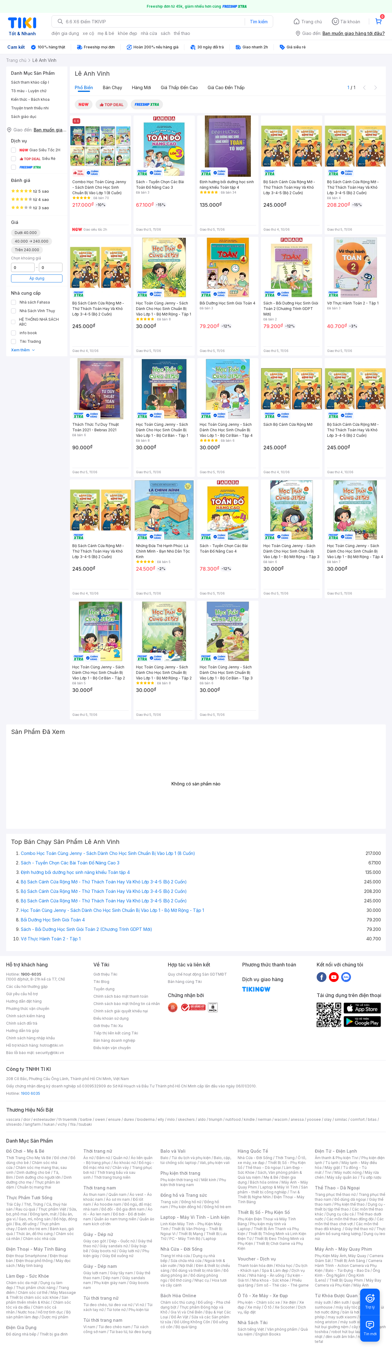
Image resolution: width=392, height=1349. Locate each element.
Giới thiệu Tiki (105, 974)
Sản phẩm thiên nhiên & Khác (37, 1300)
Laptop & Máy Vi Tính (279, 1187)
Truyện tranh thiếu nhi (30, 108)
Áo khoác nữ (125, 1162)
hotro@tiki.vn (51, 1045)
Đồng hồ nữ (191, 1202)
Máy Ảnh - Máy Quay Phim (343, 1249)
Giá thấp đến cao (179, 87)
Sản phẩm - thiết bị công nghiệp (273, 1189)
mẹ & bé (106, 33)
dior (26, 1119)
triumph (215, 1119)
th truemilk (67, 1119)
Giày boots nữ (103, 1251)
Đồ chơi (60, 1157)
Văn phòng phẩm (282, 1329)
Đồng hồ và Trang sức (183, 1195)
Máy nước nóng (348, 1172)
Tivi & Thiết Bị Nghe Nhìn (269, 1194)
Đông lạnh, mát (43, 1214)
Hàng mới (141, 87)
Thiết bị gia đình (54, 1334)
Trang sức (169, 1202)
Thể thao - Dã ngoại (263, 1167)
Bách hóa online (264, 1182)
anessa (297, 1119)
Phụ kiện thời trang (180, 1173)
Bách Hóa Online (178, 1295)
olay (328, 1119)
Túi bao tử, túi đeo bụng (130, 1331)
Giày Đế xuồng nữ (117, 1255)
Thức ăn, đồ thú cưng (34, 1233)
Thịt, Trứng (33, 1204)
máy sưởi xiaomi (354, 1322)
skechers (186, 1119)
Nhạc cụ (201, 1280)
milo (171, 1119)
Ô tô (268, 1307)
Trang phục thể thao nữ (335, 1194)
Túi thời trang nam (102, 1320)
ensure (114, 1119)
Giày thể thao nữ (359, 1228)
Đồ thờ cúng (180, 1280)
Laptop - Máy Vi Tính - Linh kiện (195, 1217)
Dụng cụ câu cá (340, 1214)
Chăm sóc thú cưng (177, 1302)
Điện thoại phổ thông (34, 1260)
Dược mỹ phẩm (55, 1317)
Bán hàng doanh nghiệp (114, 1040)
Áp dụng (36, 278)
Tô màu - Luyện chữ (28, 91)
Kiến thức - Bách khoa (30, 99)
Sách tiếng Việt (251, 1329)
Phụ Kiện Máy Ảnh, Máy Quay (340, 1255)
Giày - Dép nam (100, 1266)
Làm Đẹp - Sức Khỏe (27, 1276)
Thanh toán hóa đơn (255, 1265)
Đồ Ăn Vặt (179, 1317)
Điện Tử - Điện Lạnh (336, 1151)
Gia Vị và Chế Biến (186, 1312)
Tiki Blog (101, 981)
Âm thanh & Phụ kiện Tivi (336, 1157)
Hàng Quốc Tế (253, 1151)
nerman (264, 1119)
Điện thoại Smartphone (26, 1255)
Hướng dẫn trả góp (22, 1030)
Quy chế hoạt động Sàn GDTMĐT (197, 974)
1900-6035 (31, 974)
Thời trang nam (99, 1187)
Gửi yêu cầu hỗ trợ (22, 994)
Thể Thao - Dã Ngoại (337, 1187)
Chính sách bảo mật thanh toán (120, 996)
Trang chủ (311, 21)
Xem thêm (23, 350)
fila (73, 1124)
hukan (49, 1124)
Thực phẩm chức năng (35, 1287)
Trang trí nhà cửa (175, 1255)
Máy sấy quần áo (342, 1177)
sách (165, 33)
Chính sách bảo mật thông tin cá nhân (126, 1003)
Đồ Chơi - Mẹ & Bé (25, 1151)
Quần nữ (120, 1157)
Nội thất (186, 1265)
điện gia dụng (65, 33)
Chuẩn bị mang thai (34, 1187)
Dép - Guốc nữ (122, 1241)
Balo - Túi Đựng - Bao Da (348, 1270)
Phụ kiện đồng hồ (186, 1206)
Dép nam (111, 1277)
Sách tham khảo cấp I (30, 82)
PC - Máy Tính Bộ (184, 1238)
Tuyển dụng (104, 989)
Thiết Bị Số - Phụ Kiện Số (264, 1212)
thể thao (182, 33)
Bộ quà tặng (186, 1326)
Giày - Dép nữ (98, 1234)
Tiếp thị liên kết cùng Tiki (115, 1033)
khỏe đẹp (127, 33)
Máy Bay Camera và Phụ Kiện (348, 1282)
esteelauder (44, 1119)
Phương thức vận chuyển (27, 1008)
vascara (13, 1119)
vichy (62, 1124)
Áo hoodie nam (107, 1204)
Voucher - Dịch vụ (257, 1258)
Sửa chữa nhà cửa (186, 1260)
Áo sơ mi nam (118, 1199)
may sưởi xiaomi (342, 1317)
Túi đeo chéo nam (114, 1326)
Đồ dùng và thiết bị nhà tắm (196, 1270)
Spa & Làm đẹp (275, 1270)
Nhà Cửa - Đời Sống (181, 1249)
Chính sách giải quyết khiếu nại (120, 1011)
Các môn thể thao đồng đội (350, 1219)
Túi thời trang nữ (101, 1298)
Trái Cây (13, 1204)
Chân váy (120, 1167)
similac (341, 1119)
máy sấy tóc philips (353, 1307)
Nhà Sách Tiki (253, 1322)
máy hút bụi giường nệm (347, 1324)
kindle (249, 1119)
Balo (164, 1157)
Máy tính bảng (30, 1265)
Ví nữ (139, 1304)
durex (129, 1119)
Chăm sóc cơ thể (32, 1292)
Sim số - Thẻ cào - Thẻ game (282, 1285)
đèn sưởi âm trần (340, 1336)
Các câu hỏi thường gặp (27, 986)
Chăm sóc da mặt (21, 1282)
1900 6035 (30, 1093)
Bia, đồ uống (25, 1224)
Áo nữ (88, 1157)
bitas (372, 1119)
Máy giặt (332, 1167)
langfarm (33, 1124)
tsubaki (85, 1124)
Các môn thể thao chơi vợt (349, 1221)
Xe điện (289, 1302)
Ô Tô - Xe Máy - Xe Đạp (263, 1295)
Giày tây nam (121, 1273)
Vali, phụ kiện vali (215, 1162)
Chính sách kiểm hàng (25, 1016)
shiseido (14, 1124)
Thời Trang (285, 1157)
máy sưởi (323, 1302)
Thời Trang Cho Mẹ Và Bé (28, 1157)
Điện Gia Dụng (21, 1327)
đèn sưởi (341, 1302)
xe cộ (88, 33)
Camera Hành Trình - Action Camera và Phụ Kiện (348, 1265)
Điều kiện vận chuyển (112, 1047)
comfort (357, 1119)
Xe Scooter (285, 1307)
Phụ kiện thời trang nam (193, 1182)
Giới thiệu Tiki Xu (108, 1025)
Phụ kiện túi (139, 1309)
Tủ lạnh (331, 1162)
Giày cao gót (94, 1241)
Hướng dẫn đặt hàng (24, 1001)
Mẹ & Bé (271, 1177)
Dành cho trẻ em (32, 1228)
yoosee (314, 1119)
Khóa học (284, 1265)
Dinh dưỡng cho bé (33, 1172)
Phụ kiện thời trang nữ (179, 1179)
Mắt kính (208, 1179)
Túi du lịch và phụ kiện (191, 1157)
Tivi (328, 1172)
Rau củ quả (25, 1209)
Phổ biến (84, 87)
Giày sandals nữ (114, 1246)
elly (161, 1119)
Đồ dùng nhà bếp (21, 1334)
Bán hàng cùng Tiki (185, 981)
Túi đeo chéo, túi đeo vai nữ (107, 1304)
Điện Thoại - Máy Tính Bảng (36, 1249)
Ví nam (89, 1326)
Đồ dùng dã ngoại (350, 1199)
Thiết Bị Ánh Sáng (349, 1260)
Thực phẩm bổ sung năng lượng (350, 1231)
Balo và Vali (173, 1151)
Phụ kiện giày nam (110, 1282)
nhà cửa (149, 33)
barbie (86, 1119)
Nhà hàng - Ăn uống (266, 1275)
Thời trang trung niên (112, 1177)
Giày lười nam (95, 1273)
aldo (202, 1119)
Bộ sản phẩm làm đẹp (38, 1314)
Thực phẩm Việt (52, 1209)
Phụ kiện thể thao (349, 1204)
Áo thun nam (94, 1194)
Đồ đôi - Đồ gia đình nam (123, 1209)
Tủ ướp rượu (370, 1177)
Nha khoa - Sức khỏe (270, 1280)
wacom (281, 1119)
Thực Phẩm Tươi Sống (29, 1197)
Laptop (209, 1238)
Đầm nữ (103, 1157)
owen (100, 1119)
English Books (268, 1334)
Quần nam (117, 1194)
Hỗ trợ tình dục (50, 1312)
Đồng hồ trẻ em (217, 1206)
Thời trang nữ (97, 1151)
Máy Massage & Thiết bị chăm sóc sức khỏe (41, 1295)
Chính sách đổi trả (21, 1023)
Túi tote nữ (116, 1309)
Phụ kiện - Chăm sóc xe (259, 1302)
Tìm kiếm (259, 21)
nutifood (233, 1119)
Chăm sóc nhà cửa (39, 1238)
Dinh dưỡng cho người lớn (38, 1177)
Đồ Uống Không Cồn (192, 1322)
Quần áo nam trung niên (115, 1219)
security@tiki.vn (50, 1052)
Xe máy (254, 1307)
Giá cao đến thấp (226, 87)
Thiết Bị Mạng (191, 1233)
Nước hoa (26, 1312)
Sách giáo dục (23, 116)
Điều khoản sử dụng (111, 1018)
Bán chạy (112, 87)
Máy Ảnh (361, 1285)
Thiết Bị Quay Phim (346, 1280)
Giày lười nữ (129, 1251)
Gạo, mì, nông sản (35, 1219)
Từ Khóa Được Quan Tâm (341, 1295)
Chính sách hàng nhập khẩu (30, 1038)
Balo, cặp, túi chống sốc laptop (195, 1160)
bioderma (146, 1119)
